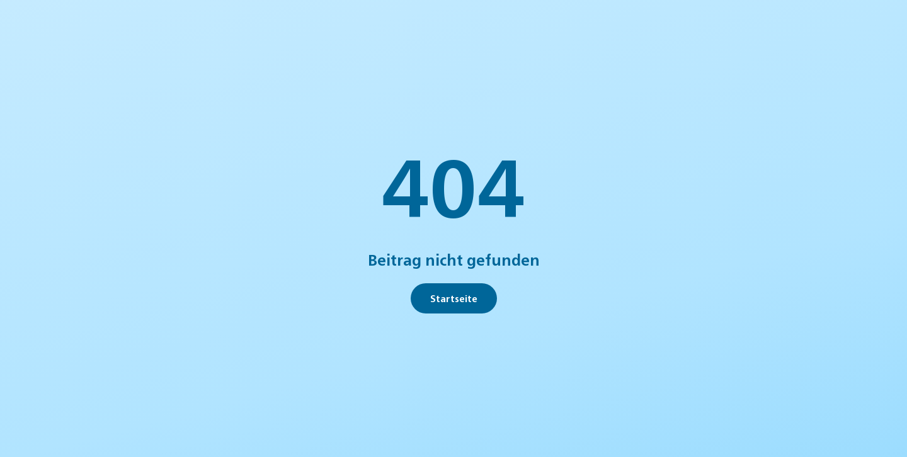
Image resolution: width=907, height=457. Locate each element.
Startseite (453, 298)
